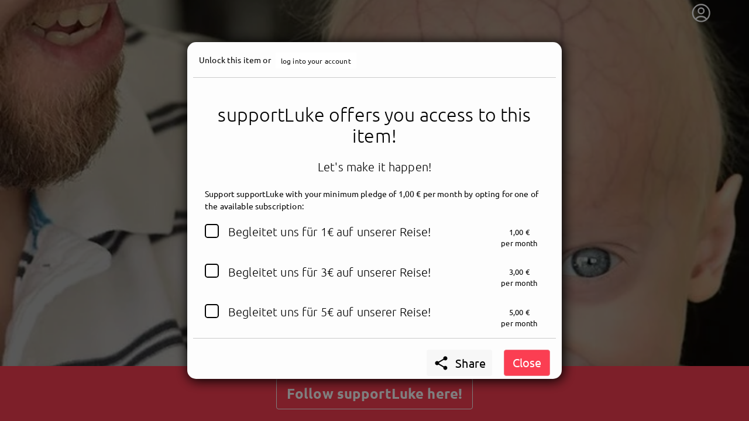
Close (527, 362)
